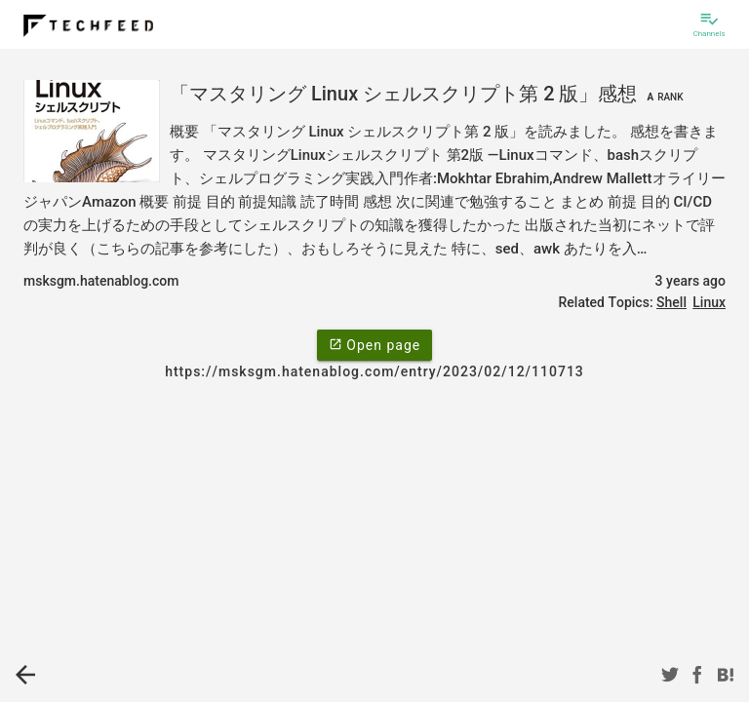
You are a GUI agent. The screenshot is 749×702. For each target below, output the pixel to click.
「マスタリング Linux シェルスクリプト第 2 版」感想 (429, 93)
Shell (671, 302)
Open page (374, 344)
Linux (709, 302)
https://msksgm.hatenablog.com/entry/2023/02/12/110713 (374, 371)
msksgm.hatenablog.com (100, 281)
